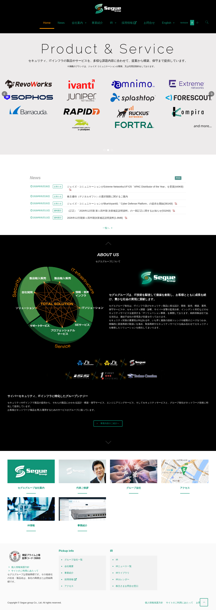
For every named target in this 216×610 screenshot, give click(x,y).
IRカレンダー (122, 579)
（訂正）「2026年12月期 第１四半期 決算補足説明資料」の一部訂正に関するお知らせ (121, 210)
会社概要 (69, 566)
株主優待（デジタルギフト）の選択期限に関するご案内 (97, 196)
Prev (4, 94)
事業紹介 (69, 573)
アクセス (69, 586)
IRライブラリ (122, 573)
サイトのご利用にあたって (22, 570)
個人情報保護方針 (18, 567)
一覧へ (108, 228)
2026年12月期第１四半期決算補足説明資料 (97, 217)
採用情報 (70, 579)
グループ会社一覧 (73, 559)
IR (117, 559)
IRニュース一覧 (124, 566)
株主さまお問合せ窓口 (127, 586)
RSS (178, 178)
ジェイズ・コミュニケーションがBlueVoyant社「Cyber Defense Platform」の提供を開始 (122, 203)
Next (211, 94)
